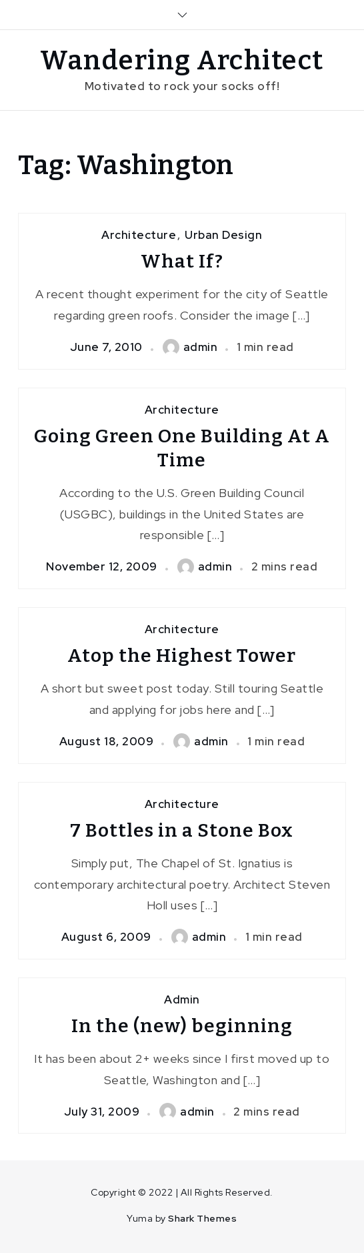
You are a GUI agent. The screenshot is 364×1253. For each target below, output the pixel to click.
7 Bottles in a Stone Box (181, 830)
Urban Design (223, 235)
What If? (182, 261)
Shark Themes (202, 1218)
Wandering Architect (182, 61)
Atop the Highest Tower (181, 656)
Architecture (138, 235)
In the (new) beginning (182, 1026)
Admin (182, 999)
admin (190, 347)
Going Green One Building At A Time (182, 448)
